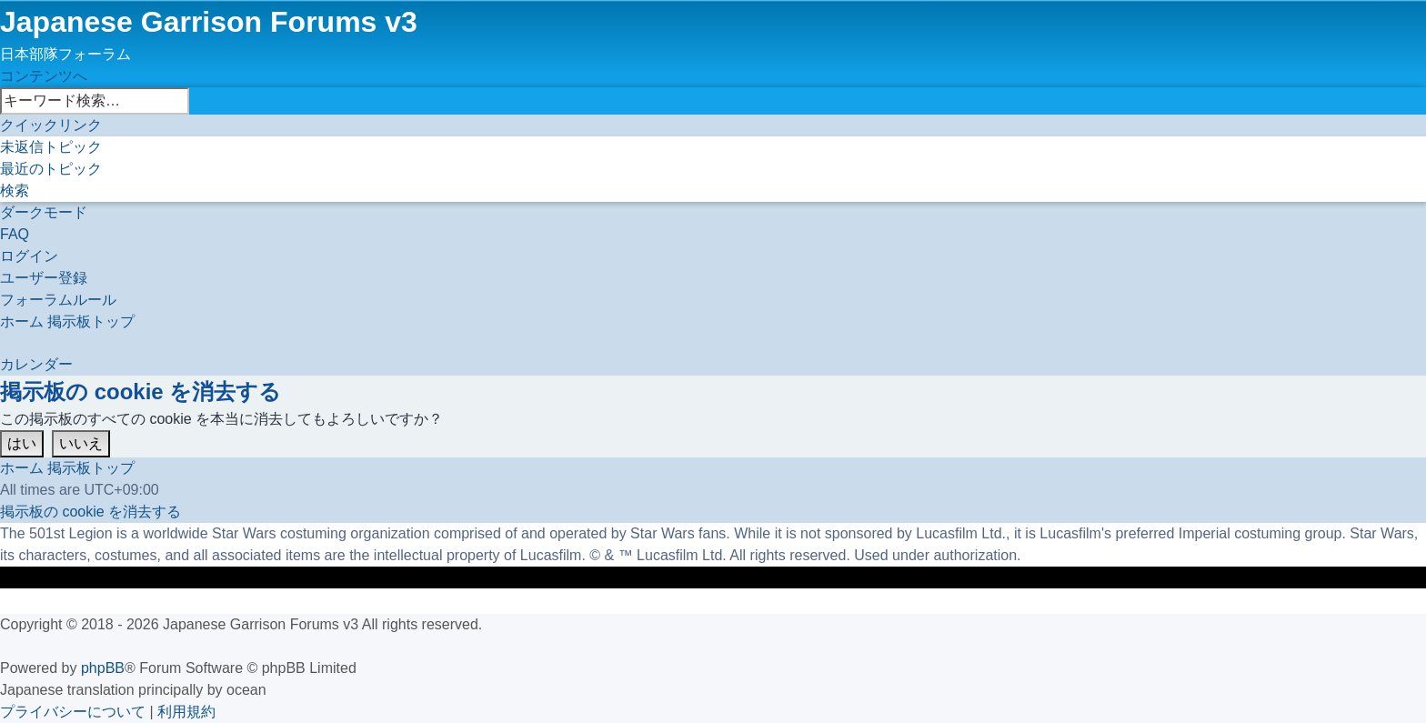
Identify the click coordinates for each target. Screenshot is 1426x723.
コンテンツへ (43, 76)
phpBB (103, 668)
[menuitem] (51, 147)
